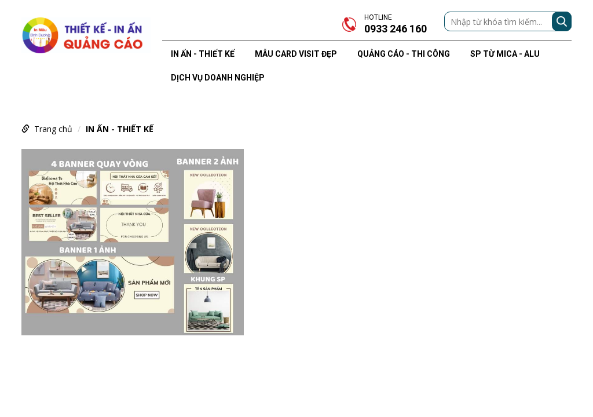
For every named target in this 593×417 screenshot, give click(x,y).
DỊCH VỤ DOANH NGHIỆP (218, 78)
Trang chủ (53, 128)
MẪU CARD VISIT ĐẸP (296, 54)
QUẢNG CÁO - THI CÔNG (403, 54)
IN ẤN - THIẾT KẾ (203, 54)
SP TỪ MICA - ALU (505, 54)
